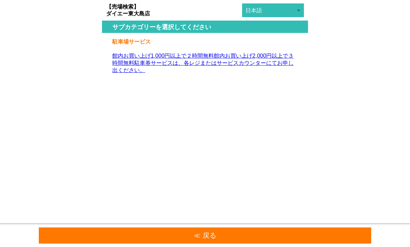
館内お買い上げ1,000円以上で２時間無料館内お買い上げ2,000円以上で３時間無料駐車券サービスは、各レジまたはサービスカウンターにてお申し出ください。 (203, 63)
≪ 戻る (205, 235)
